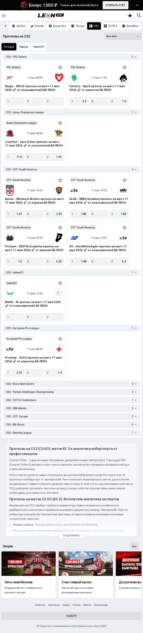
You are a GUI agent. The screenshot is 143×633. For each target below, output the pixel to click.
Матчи (87, 605)
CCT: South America (18, 180)
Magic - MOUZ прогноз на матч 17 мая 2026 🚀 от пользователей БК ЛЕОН (32, 88)
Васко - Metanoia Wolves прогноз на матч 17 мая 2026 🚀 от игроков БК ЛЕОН (34, 200)
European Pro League (19, 338)
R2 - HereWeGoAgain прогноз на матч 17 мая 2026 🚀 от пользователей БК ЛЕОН (98, 248)
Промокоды (101, 605)
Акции (66, 605)
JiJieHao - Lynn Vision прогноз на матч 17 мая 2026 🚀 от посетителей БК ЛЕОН (34, 143)
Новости (40, 605)
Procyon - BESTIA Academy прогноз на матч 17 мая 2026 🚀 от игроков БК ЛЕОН (34, 248)
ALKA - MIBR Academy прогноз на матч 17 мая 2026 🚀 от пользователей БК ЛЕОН (98, 200)
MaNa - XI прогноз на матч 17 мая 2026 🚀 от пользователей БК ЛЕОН (33, 303)
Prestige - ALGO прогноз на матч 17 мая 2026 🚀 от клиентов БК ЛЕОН (33, 359)
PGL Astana (13, 67)
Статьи (77, 605)
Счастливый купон (76, 582)
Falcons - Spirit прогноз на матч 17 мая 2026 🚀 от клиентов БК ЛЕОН (97, 88)
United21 (12, 283)
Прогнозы (54, 605)
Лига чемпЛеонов (18, 582)
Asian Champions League (21, 122)
